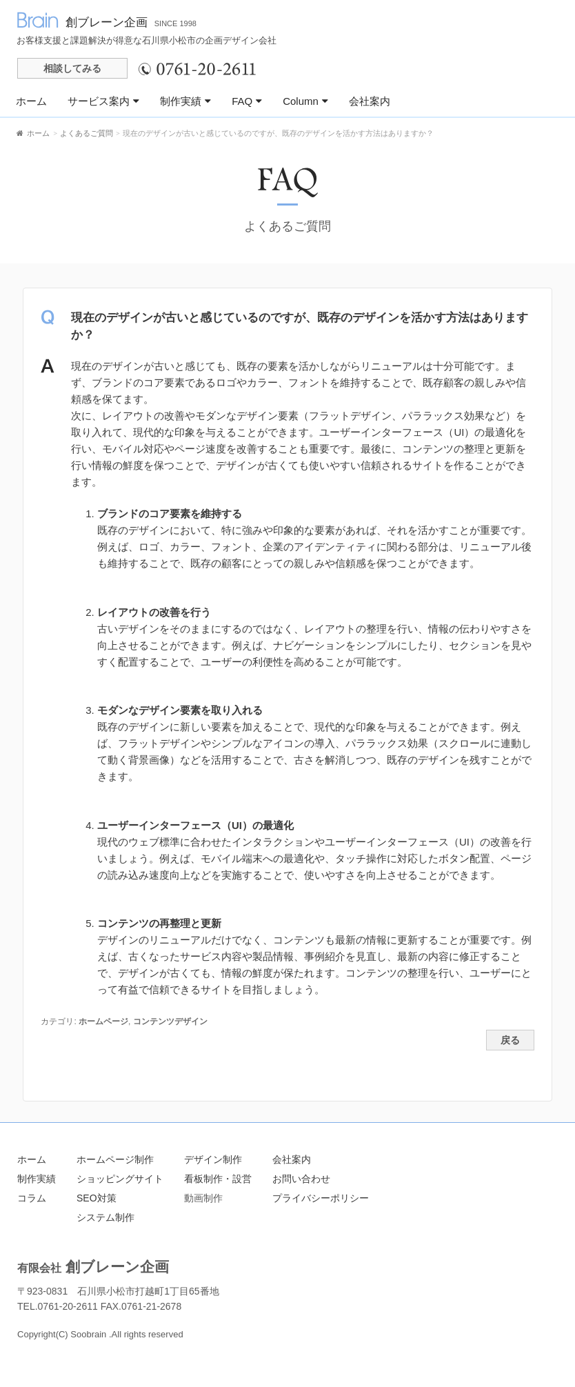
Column (305, 101)
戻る (510, 1040)
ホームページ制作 (115, 1159)
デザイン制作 (213, 1159)
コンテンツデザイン (170, 1021)
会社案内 (369, 101)
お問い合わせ (301, 1178)
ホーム (31, 101)
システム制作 (105, 1217)
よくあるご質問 (287, 226)
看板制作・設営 (218, 1178)
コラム (31, 1198)
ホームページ (103, 1021)
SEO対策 (97, 1198)
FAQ (247, 101)
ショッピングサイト (120, 1178)
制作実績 (185, 101)
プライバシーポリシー (320, 1198)
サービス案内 (103, 101)
